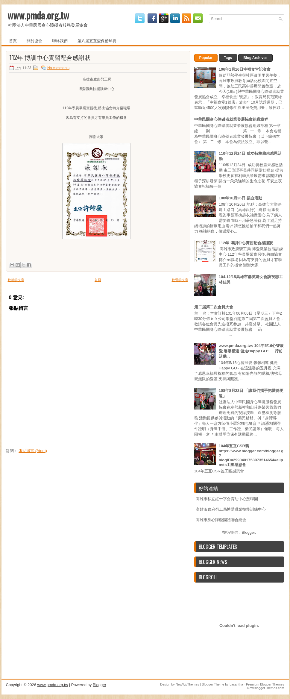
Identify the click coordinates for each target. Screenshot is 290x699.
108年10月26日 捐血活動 (240, 198)
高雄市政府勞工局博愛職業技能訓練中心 (231, 509)
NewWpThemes (187, 684)
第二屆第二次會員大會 (213, 307)
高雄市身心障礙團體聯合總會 (221, 520)
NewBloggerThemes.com (265, 688)
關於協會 (34, 40)
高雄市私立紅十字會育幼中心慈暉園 (227, 499)
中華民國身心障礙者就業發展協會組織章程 (231, 119)
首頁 (13, 40)
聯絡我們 (60, 40)
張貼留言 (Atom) (33, 450)
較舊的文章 (180, 280)
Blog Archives (255, 58)
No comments (58, 68)
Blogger (248, 532)
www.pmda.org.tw (38, 15)
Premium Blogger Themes (265, 684)
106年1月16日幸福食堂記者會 (245, 69)
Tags (228, 58)
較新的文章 (16, 280)
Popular (206, 58)
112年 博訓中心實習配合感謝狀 (49, 57)
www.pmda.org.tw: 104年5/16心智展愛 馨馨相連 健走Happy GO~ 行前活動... (251, 351)
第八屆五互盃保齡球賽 (97, 40)
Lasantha (236, 684)
